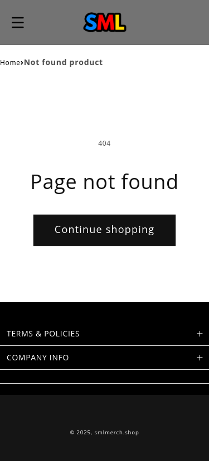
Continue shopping (104, 229)
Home (10, 62)
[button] (18, 22)
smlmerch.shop (117, 432)
